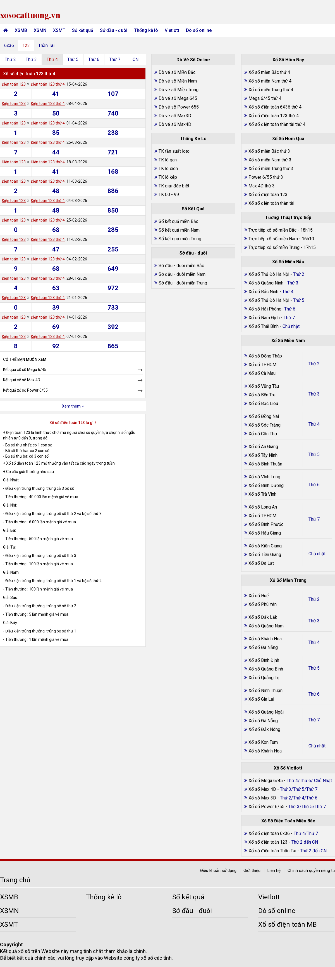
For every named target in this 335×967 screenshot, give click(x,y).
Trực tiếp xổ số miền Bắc (272, 230)
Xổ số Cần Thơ (262, 433)
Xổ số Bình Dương (266, 485)
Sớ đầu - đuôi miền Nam (182, 274)
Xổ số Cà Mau (262, 373)
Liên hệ (274, 870)
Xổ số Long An (262, 507)
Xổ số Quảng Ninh (265, 283)
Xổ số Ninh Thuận (265, 690)
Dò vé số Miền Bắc (177, 72)
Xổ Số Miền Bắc (288, 261)
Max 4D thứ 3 (261, 186)
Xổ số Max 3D (262, 798)
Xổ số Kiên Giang (265, 546)
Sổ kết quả (82, 30)
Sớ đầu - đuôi (113, 30)
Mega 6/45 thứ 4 (264, 98)
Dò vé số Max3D (175, 115)
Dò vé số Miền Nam (178, 81)
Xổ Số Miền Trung (288, 580)
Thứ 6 (93, 59)
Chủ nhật (317, 553)
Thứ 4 (52, 59)
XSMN (40, 30)
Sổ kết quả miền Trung (180, 238)
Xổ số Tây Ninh (262, 455)
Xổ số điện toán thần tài (271, 203)
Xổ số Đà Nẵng (263, 647)
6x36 (9, 45)
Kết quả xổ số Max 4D (21, 380)
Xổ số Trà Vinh (262, 494)
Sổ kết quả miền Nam (179, 230)
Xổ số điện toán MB (287, 924)
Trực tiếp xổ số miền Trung (274, 247)
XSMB (21, 30)
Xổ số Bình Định (263, 660)
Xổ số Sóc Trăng (264, 425)
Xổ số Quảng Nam (266, 626)
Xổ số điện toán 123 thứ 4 (273, 115)
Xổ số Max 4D (262, 789)
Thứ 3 (31, 59)
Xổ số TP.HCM (262, 364)
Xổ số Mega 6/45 (265, 780)
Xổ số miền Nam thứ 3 (269, 160)
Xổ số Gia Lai (261, 699)
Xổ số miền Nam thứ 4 (269, 81)
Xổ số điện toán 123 (268, 194)
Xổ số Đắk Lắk (262, 617)
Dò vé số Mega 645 (178, 98)
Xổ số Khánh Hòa (265, 638)
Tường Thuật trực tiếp (288, 217)
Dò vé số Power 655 (179, 107)
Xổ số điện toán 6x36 (269, 833)
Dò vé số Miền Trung (178, 89)
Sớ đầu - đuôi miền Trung (183, 283)
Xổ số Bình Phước (265, 524)
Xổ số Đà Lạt (261, 563)
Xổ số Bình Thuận (265, 464)
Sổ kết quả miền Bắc (178, 221)
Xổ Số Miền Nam (288, 340)
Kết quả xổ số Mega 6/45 (24, 369)
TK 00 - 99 (169, 194)
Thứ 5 (72, 59)
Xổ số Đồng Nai (263, 416)
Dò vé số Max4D (175, 124)
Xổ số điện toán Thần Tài (272, 850)
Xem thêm (73, 406)
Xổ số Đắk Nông (264, 729)
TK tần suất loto (174, 151)
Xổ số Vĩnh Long (264, 476)
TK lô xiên (168, 168)
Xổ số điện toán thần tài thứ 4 (276, 124)
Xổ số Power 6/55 (267, 806)
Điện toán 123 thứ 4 (48, 84)
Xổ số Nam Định (264, 317)
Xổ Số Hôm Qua (288, 138)
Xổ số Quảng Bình (265, 669)
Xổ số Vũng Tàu (263, 386)
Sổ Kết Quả (193, 208)
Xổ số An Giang (263, 446)
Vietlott (172, 30)
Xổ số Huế (258, 595)
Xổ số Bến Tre (262, 394)
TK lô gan (168, 160)
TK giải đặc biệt (174, 186)
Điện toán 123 (14, 84)
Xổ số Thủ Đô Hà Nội (268, 274)
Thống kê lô (146, 30)
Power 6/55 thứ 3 (265, 177)
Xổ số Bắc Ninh (263, 291)
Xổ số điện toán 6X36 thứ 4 (275, 107)
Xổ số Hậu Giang (264, 533)
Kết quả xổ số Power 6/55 (25, 390)
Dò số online (199, 30)
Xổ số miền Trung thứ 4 (270, 89)
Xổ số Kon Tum (263, 742)
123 (26, 45)
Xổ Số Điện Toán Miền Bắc (288, 821)
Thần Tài (46, 45)
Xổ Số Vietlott (288, 768)
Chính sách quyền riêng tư (311, 870)
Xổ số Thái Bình (264, 326)
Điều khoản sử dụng (218, 870)
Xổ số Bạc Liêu (263, 403)
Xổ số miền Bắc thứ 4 (269, 72)
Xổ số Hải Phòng (264, 309)
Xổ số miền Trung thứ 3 (270, 168)
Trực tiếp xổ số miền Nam (273, 238)
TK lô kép (168, 177)
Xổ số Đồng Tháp (265, 356)
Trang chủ (15, 880)
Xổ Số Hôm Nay (288, 59)
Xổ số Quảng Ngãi (266, 712)
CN (135, 59)
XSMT (59, 30)
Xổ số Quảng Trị (263, 677)
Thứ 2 (10, 59)
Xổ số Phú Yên (262, 604)
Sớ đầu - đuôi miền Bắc (181, 265)
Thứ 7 (114, 59)
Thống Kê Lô (193, 138)
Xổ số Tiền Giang (264, 554)
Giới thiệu (251, 870)
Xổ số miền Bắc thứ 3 (269, 151)
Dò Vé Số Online (193, 59)
